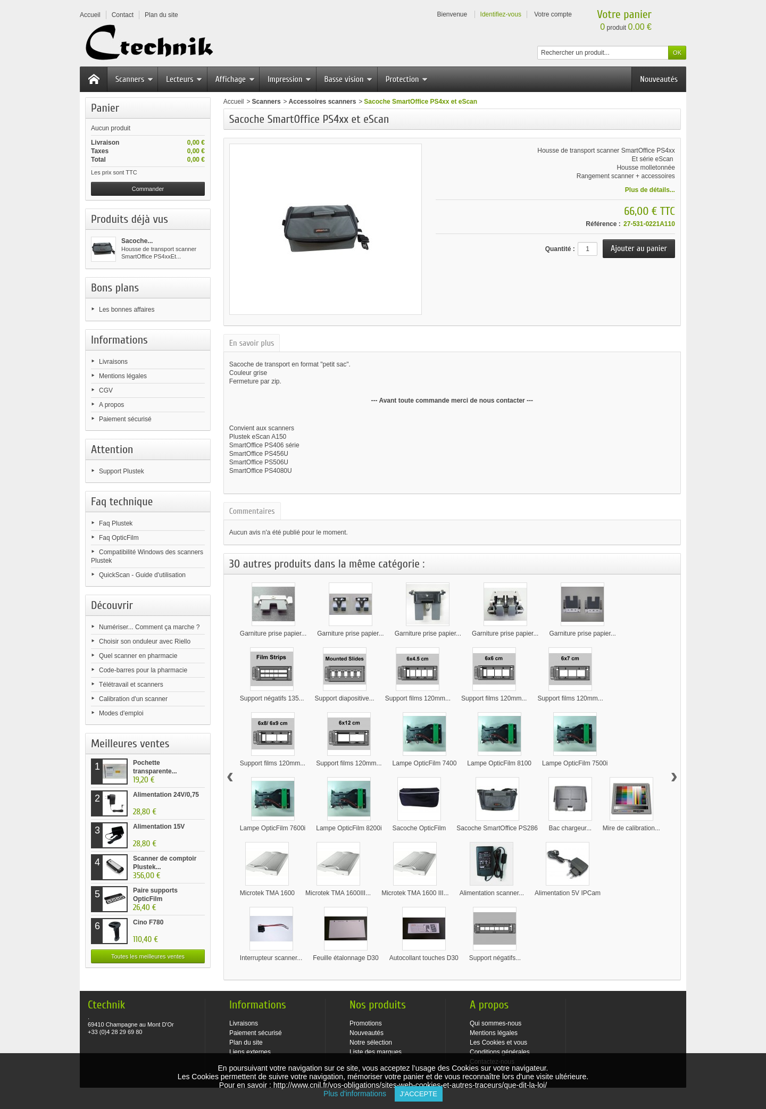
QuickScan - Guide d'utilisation (142, 575)
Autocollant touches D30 (424, 958)
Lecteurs (184, 79)
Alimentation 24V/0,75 (166, 794)
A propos (111, 404)
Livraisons (113, 361)
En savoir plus (251, 343)
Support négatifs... (495, 958)
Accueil (233, 101)
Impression (289, 79)
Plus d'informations (358, 1093)
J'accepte (418, 1094)
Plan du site (246, 1042)
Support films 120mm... (418, 698)
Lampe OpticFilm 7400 (425, 763)
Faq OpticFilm (119, 537)
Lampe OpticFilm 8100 (499, 763)
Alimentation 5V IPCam (568, 893)
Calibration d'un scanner (133, 699)
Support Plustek (121, 471)
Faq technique (122, 501)
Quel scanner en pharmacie (138, 656)
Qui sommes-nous (495, 1023)
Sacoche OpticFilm (419, 828)
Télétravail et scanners (131, 684)
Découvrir (112, 605)
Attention (112, 449)
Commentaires (252, 511)
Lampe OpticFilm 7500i (574, 763)
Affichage (235, 79)
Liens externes (250, 1052)
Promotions (365, 1023)
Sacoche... (137, 241)
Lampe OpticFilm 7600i (272, 828)
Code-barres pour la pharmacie (143, 670)
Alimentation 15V (159, 826)
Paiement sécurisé (125, 419)
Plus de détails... (650, 190)
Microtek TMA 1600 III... (415, 893)
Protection (407, 79)
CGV (106, 390)
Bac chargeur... (570, 828)
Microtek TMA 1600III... (338, 893)
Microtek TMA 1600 (267, 893)
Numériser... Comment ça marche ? (149, 627)
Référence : (603, 224)
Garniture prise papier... (273, 633)
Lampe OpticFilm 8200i (348, 828)
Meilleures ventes (130, 744)
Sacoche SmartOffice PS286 (497, 828)
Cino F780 (148, 922)
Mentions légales (123, 376)
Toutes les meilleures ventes (148, 956)
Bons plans (115, 288)
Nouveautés (659, 79)
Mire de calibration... (631, 828)
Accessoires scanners (322, 101)
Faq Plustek (115, 523)
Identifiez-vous (500, 14)
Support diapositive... (344, 698)
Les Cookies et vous (498, 1042)
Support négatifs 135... (272, 698)
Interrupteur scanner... (271, 958)
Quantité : (560, 249)
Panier (105, 108)
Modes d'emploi (121, 713)
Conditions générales (500, 1052)
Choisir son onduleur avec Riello (144, 641)
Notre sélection (370, 1042)
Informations (119, 340)
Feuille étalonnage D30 (345, 958)
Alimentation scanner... (492, 893)
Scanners (134, 79)
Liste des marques (375, 1052)
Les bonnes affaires (127, 309)
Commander (148, 189)
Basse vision (348, 79)
